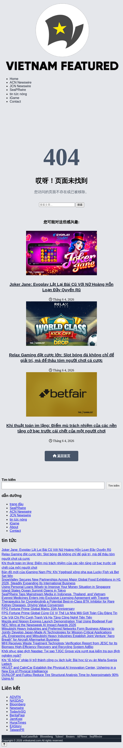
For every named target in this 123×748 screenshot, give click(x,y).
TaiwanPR (17, 730)
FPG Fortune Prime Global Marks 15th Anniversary (38, 608)
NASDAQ (16, 700)
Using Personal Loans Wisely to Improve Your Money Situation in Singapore (56, 587)
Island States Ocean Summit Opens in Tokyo (34, 590)
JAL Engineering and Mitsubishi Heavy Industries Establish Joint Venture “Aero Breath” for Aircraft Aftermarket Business (58, 637)
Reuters (70, 736)
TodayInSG (18, 711)
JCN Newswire (20, 86)
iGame (14, 98)
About (14, 527)
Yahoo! (59, 736)
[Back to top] (4, 744)
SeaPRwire (18, 89)
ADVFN (15, 697)
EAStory (16, 726)
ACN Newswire (21, 82)
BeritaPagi (17, 715)
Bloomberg (17, 704)
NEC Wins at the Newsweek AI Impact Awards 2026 (39, 625)
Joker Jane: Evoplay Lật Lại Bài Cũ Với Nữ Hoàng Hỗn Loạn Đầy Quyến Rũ (56, 549)
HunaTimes (18, 722)
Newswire (17, 708)
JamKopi (16, 719)
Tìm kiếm (9, 479)
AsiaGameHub (29, 736)
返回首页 (61, 456)
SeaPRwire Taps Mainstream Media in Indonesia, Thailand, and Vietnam (53, 594)
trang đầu (16, 504)
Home (14, 79)
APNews (82, 736)
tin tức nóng (18, 94)
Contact (15, 101)
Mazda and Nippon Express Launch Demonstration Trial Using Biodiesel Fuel (57, 621)
